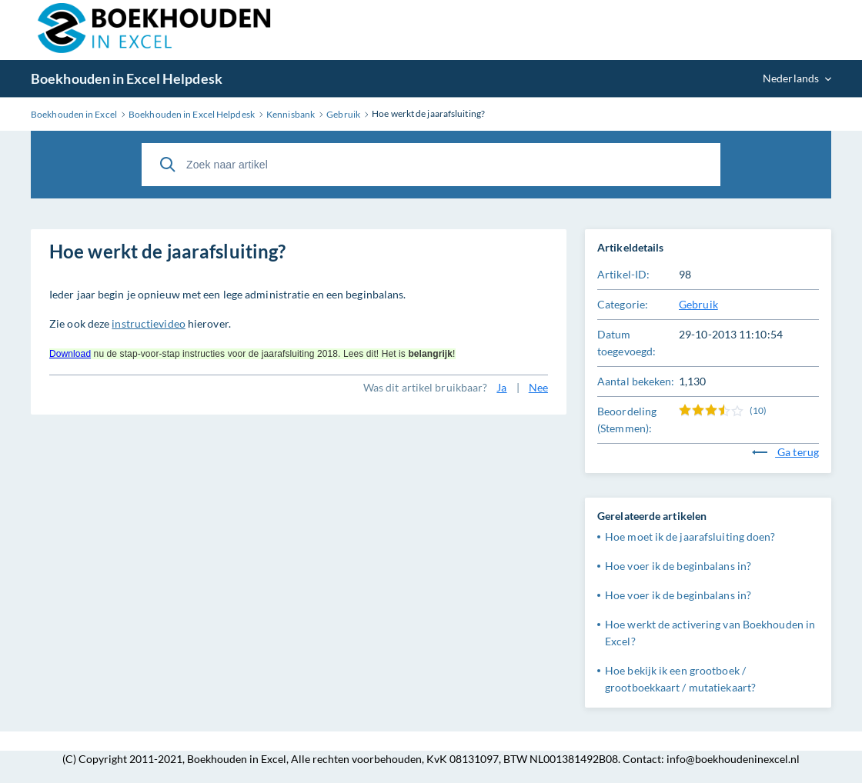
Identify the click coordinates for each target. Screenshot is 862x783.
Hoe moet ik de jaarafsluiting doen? (690, 536)
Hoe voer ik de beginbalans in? (678, 565)
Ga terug (785, 451)
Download (70, 353)
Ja (501, 387)
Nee (538, 387)
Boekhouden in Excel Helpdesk (126, 78)
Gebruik (698, 304)
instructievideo (148, 323)
